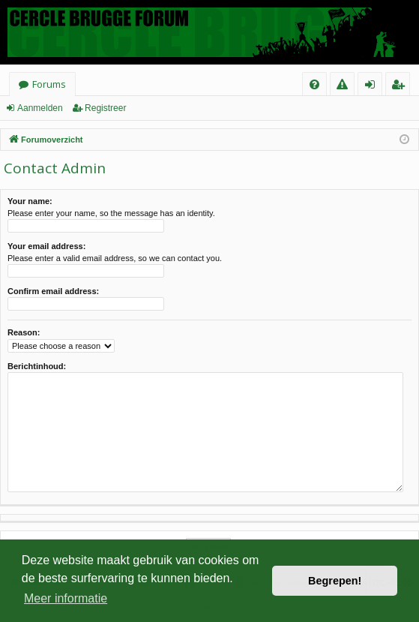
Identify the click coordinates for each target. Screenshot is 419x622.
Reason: (23, 332)
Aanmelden (40, 108)
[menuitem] (314, 84)
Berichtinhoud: (36, 366)
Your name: (29, 201)
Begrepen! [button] (334, 581)
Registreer (105, 108)
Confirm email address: (53, 291)
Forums (49, 84)
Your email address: (46, 246)
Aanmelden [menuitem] (374, 86)
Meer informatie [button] (65, 598)
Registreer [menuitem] (400, 86)
